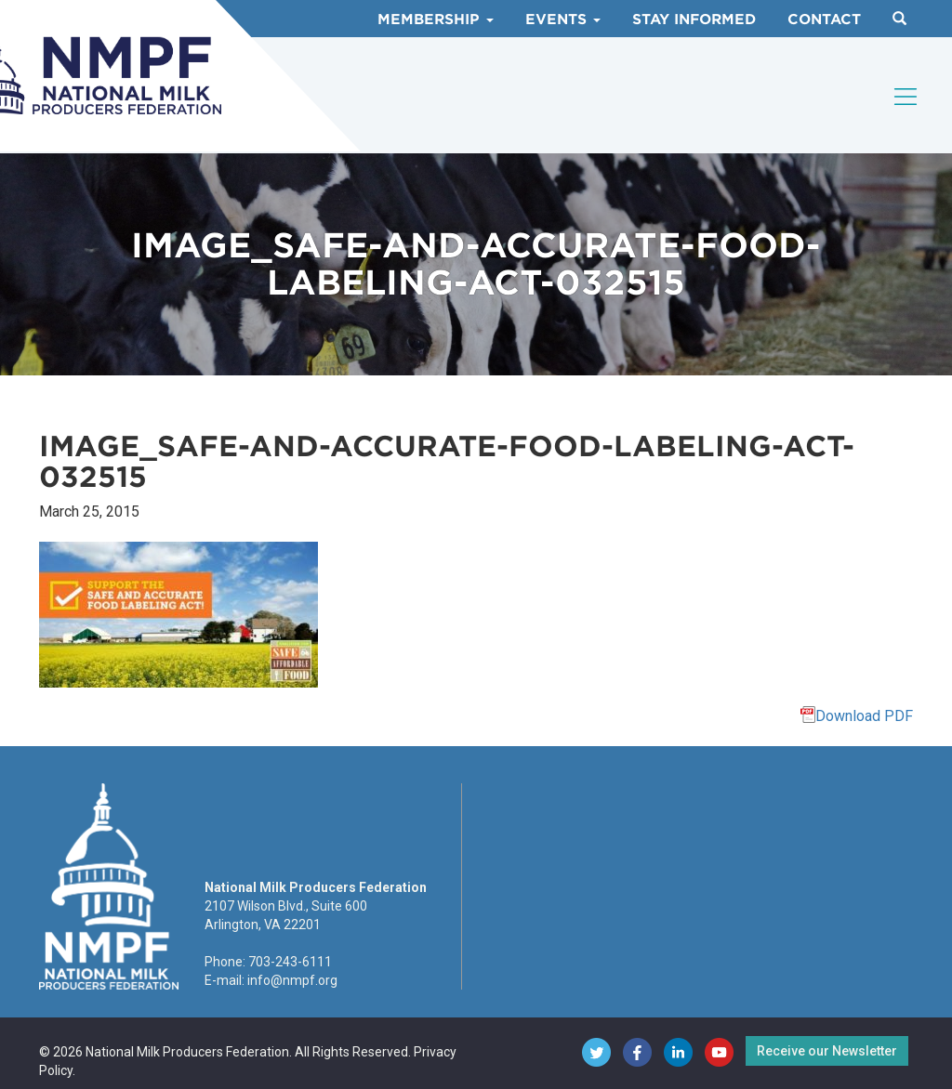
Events (563, 19)
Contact (824, 19)
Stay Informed (694, 19)
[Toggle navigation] (906, 96)
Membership (435, 19)
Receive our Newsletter (827, 1050)
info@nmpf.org (292, 980)
